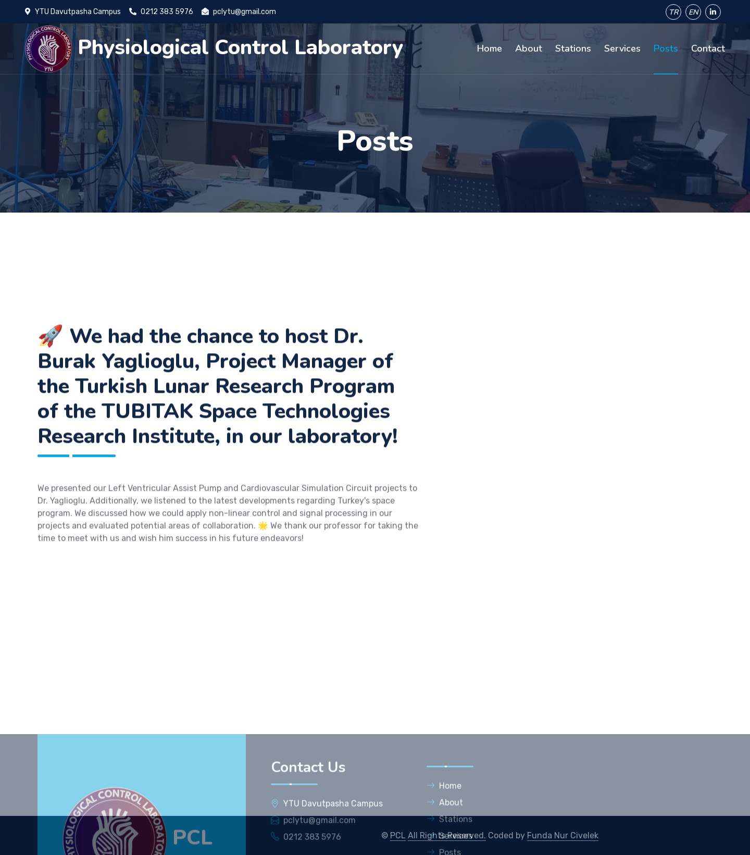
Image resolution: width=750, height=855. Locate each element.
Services (622, 48)
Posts (666, 48)
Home (489, 48)
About (528, 48)
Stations (573, 48)
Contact (708, 48)
